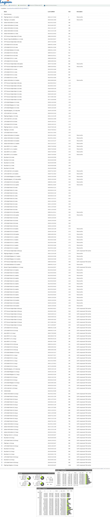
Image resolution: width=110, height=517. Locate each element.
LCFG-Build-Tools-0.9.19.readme (11, 300)
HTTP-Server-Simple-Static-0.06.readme (13, 63)
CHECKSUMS (7, 391)
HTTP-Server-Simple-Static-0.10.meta (13, 88)
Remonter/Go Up (13, 5)
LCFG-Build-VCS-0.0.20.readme (11, 182)
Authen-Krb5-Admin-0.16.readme (11, 140)
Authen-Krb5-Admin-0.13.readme (11, 135)
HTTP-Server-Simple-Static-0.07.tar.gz (13, 261)
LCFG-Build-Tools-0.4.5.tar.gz (11, 396)
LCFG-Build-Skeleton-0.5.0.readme (12, 264)
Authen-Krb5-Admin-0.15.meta (11, 28)
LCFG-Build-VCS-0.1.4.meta (10, 69)
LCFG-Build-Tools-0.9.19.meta (11, 220)
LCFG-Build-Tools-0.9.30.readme (11, 305)
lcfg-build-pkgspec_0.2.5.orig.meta (12, 110)
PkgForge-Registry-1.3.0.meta (11, 116)
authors (13, 8)
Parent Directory (7, 14)
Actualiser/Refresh (23, 5)
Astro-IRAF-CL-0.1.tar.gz (9, 333)
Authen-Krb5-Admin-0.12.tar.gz (11, 393)
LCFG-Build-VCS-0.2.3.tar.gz (10, 366)
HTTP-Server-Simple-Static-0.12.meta (13, 94)
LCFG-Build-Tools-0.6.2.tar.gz (11, 418)
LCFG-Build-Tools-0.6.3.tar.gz (11, 410)
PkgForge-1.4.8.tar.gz (9, 443)
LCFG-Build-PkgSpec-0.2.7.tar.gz (11, 374)
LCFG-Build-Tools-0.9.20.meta (11, 223)
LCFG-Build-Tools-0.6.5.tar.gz (11, 421)
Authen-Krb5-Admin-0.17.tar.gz (11, 432)
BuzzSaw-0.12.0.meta (9, 168)
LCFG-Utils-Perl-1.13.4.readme (11, 171)
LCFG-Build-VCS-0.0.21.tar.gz (11, 330)
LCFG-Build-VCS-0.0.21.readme (11, 184)
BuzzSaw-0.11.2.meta (9, 165)
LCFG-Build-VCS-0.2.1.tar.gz (10, 360)
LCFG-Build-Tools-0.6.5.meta (10, 206)
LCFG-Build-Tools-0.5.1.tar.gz (11, 402)
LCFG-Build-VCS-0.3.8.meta (10, 121)
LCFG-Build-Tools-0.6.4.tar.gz (11, 413)
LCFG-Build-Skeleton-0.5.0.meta (11, 50)
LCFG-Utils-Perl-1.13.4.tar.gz (10, 385)
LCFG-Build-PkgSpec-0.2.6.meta (11, 102)
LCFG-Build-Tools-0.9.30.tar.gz (11, 462)
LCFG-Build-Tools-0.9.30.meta (11, 226)
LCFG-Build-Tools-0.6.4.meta (10, 204)
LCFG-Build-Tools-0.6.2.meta (10, 198)
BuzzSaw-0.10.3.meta (9, 157)
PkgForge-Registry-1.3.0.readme (11, 253)
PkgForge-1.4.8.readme (9, 19)
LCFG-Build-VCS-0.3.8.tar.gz (10, 377)
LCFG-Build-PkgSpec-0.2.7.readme (12, 256)
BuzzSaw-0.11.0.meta (9, 162)
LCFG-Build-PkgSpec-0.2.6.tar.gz (11, 371)
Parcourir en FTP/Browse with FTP (35, 5)
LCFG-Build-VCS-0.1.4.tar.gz (10, 358)
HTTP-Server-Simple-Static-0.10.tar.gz (13, 314)
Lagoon (78, 468)
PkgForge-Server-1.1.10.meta (11, 127)
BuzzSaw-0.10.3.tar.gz (9, 437)
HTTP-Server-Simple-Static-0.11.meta (13, 91)
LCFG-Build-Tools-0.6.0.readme (11, 278)
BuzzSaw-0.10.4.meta (9, 160)
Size (69, 11)
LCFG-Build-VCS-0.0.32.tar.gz (11, 347)
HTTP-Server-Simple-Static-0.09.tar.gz (13, 311)
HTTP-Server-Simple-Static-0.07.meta (13, 36)
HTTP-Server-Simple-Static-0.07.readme (13, 66)
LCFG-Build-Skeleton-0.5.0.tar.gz (11, 352)
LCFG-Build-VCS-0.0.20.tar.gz (11, 327)
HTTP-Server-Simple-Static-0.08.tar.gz (13, 308)
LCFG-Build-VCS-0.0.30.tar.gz (11, 344)
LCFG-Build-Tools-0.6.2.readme (11, 283)
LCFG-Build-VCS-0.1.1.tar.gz (10, 355)
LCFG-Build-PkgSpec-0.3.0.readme (12, 259)
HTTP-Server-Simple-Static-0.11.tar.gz (13, 316)
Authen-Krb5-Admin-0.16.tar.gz (11, 429)
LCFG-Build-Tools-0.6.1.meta (10, 195)
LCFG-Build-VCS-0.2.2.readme (11, 245)
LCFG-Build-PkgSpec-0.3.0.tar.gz (11, 382)
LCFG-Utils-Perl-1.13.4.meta (10, 113)
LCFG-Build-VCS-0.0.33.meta (11, 61)
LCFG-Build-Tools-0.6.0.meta (10, 193)
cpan (8, 8)
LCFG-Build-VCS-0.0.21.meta (11, 47)
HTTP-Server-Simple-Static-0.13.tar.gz (13, 322)
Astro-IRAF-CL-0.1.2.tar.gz (10, 338)
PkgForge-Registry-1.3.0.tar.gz (11, 465)
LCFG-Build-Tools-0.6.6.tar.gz (11, 415)
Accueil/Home (4, 5)
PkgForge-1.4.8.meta (9, 129)
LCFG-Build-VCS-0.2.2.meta (10, 74)
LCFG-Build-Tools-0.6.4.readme (11, 289)
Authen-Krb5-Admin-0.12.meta (11, 22)
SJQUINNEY (24, 8)
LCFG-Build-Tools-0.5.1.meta (10, 190)
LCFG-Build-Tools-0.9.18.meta (11, 217)
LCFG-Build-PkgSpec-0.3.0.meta (11, 107)
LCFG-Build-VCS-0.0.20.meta (11, 44)
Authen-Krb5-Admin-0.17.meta (11, 33)
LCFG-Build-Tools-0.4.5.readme (11, 270)
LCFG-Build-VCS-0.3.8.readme (11, 228)
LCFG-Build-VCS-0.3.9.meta (10, 124)
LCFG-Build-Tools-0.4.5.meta (10, 132)
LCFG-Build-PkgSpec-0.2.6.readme (12, 176)
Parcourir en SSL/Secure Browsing (50, 5)
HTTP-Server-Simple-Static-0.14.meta (13, 99)
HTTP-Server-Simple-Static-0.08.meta (13, 83)
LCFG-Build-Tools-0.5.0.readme (11, 272)
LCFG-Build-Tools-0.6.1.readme (11, 281)
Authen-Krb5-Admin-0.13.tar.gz (11, 424)
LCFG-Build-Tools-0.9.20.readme (11, 303)
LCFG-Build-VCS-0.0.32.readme (11, 215)
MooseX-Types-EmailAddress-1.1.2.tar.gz (13, 267)
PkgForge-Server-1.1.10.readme (11, 17)
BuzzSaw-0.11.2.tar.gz (9, 454)
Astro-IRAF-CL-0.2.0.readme (10, 154)
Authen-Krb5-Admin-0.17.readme (11, 143)
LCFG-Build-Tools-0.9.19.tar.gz (11, 446)
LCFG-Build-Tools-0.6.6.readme (11, 294)
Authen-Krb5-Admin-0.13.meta (11, 25)
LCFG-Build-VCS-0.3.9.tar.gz (10, 380)
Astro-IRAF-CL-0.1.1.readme (10, 146)
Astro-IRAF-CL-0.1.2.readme (10, 149)
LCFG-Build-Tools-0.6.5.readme (11, 292)
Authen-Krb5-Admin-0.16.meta (11, 30)
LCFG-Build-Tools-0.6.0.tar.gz (11, 399)
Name (5, 11)
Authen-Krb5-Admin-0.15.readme (11, 138)
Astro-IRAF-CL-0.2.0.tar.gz (10, 341)
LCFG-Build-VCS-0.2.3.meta (10, 77)
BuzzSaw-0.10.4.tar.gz (9, 448)
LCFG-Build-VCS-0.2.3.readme (11, 248)
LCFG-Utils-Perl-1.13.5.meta (10, 118)
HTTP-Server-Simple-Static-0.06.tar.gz (13, 250)
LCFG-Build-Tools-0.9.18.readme (11, 297)
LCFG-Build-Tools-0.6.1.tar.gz (11, 407)
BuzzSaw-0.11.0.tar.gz (9, 451)
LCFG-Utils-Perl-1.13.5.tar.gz (10, 388)
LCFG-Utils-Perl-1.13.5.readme (11, 173)
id (16, 8)
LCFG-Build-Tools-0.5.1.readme (11, 275)
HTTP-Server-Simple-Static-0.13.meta (13, 96)
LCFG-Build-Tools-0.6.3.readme (11, 286)
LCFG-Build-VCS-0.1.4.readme (11, 239)
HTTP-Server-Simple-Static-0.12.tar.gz (13, 319)
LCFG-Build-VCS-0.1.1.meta (10, 58)
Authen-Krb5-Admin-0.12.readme (11, 80)
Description (79, 11)
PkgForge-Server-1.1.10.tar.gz (11, 435)
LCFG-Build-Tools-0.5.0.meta (10, 187)
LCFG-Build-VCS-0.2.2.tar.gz (10, 363)
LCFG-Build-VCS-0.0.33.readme (11, 234)
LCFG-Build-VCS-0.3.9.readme (11, 231)
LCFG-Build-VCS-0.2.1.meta (10, 72)
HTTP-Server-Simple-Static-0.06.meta (13, 41)
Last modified (51, 11)
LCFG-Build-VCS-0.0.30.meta (11, 52)
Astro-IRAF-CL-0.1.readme (10, 151)
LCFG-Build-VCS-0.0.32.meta (11, 55)
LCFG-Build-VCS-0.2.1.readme (11, 242)
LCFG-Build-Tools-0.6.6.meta (10, 209)
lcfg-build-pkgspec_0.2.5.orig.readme (12, 179)
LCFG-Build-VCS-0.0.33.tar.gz (11, 349)
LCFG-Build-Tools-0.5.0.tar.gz (11, 404)
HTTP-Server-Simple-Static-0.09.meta (13, 85)
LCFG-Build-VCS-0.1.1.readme (11, 237)
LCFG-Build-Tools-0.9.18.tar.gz (11, 440)
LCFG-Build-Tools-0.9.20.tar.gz (11, 457)
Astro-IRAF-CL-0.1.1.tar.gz (10, 336)
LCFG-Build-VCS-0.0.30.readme (11, 212)
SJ (19, 8)
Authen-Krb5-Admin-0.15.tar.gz (11, 426)
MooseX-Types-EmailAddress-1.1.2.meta (13, 39)
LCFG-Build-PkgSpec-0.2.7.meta (11, 105)
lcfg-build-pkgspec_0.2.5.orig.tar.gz (12, 369)
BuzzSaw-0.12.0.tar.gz (9, 459)
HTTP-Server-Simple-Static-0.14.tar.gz (13, 325)
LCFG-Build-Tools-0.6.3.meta (10, 201)
